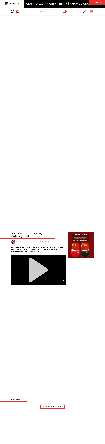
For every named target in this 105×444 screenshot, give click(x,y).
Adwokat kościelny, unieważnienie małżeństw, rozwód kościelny (43, 269)
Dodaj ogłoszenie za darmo (40, 244)
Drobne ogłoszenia (21, 244)
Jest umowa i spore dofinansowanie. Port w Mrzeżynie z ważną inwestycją (83, 177)
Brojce (51, 159)
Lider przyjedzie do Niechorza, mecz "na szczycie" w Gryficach (42, 229)
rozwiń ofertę (97, 2)
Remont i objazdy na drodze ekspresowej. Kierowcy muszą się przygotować (42, 207)
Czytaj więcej (86, 237)
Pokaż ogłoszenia (60, 299)
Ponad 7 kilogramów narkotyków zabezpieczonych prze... (73, 228)
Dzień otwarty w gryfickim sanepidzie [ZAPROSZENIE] (72, 216)
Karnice (47, 159)
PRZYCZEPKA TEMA (33, 252)
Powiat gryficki (20, 159)
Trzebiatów (41, 159)
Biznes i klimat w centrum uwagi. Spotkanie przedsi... (72, 222)
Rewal (55, 159)
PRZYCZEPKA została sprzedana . (34, 254)
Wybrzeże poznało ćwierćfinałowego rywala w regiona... (72, 219)
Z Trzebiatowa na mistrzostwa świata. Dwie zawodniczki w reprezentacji (21, 229)
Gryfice (31, 159)
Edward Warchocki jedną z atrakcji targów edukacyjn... (72, 213)
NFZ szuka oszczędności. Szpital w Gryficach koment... (72, 225)
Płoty (36, 159)
